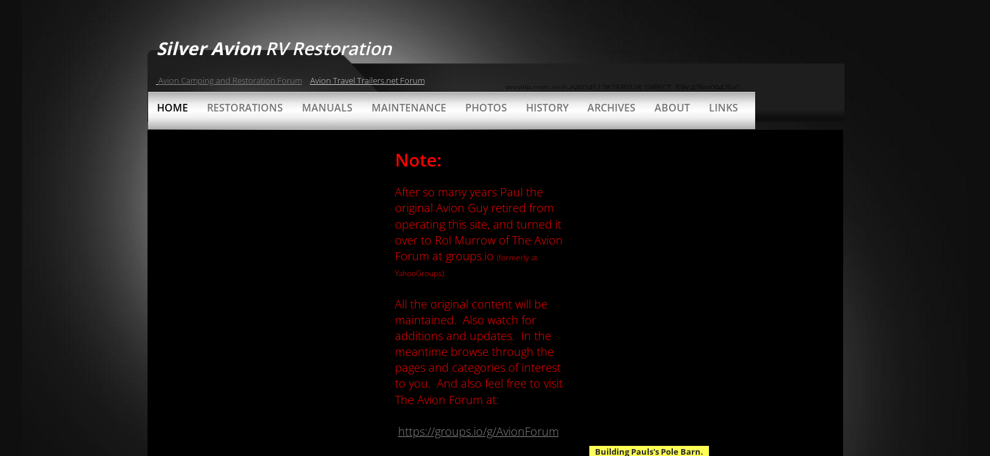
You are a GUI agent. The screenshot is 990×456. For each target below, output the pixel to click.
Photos (486, 108)
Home (172, 108)
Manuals (327, 108)
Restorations (245, 108)
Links (723, 108)
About (672, 108)
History (547, 108)
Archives (611, 108)
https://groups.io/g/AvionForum (478, 431)
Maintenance (409, 108)
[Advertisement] (654, 60)
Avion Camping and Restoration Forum (230, 80)
